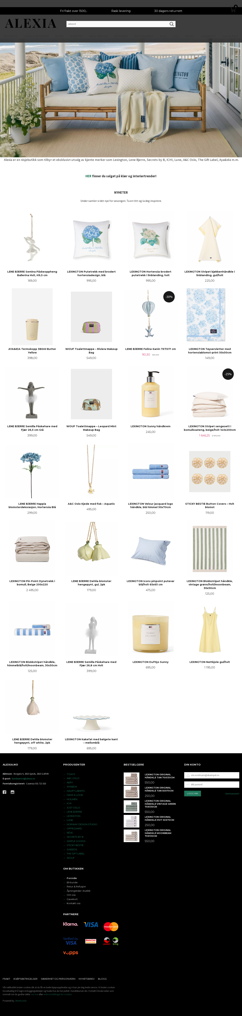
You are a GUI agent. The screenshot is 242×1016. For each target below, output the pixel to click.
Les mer (34, 994)
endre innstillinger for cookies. (57, 994)
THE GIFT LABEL (76, 853)
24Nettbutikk (21, 1000)
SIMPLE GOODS (76, 841)
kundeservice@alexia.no (23, 778)
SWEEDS (72, 849)
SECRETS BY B (75, 836)
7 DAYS (71, 774)
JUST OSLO (73, 807)
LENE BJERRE (74, 811)
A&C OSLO (73, 778)
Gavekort (72, 899)
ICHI (69, 803)
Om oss (71, 894)
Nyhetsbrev (87, 978)
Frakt (6, 978)
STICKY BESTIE (75, 845)
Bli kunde (72, 882)
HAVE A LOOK (75, 794)
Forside (72, 878)
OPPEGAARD (74, 828)
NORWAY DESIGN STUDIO (82, 824)
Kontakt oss (73, 903)
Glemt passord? (232, 793)
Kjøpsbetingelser (25, 978)
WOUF (71, 857)
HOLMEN (72, 799)
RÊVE (70, 832)
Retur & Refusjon (76, 886)
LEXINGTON (73, 816)
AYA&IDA (72, 786)
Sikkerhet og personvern (58, 978)
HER (88, 176)
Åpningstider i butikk (78, 890)
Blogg (102, 978)
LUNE (70, 820)
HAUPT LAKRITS (76, 790)
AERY (70, 782)
